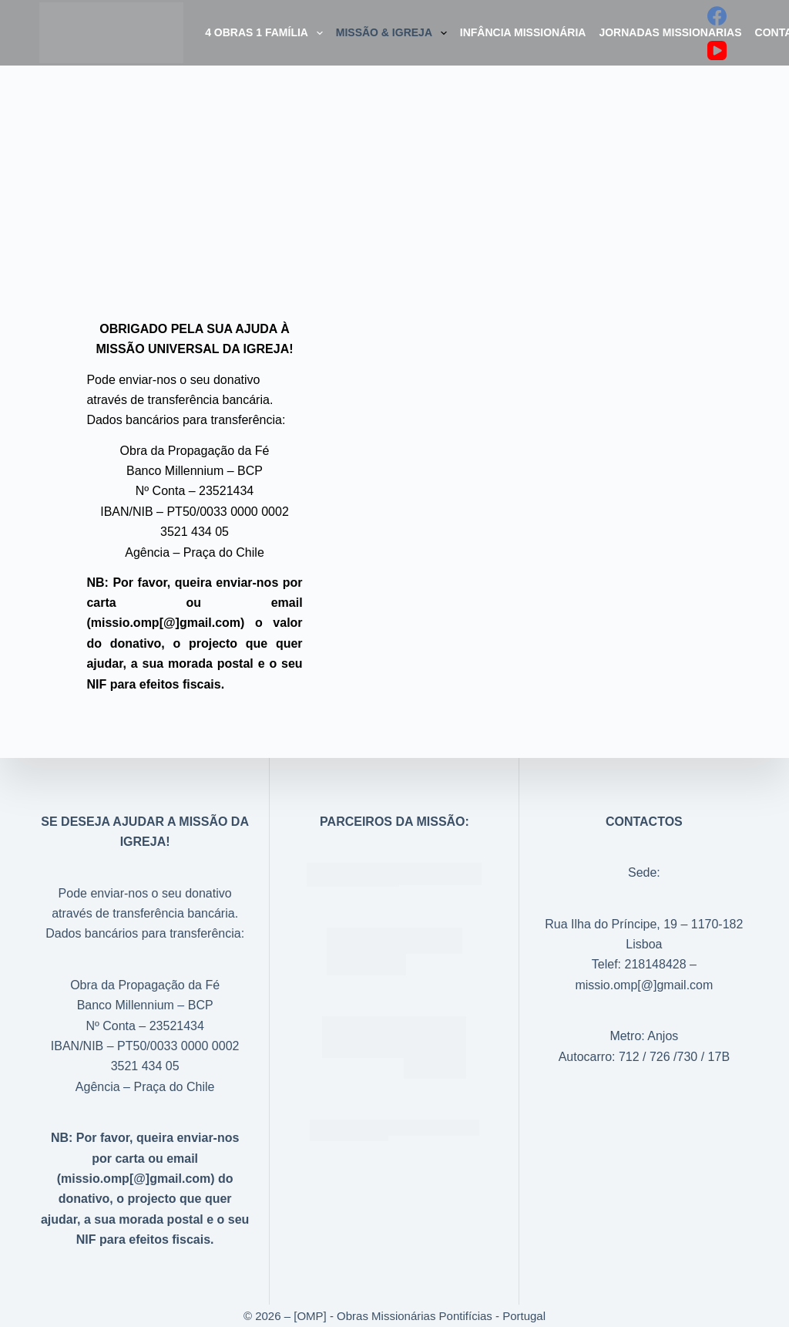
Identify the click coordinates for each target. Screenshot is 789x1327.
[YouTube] (717, 50)
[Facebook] (717, 15)
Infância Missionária (523, 32)
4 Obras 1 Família (267, 33)
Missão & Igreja (394, 33)
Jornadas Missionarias (670, 32)
